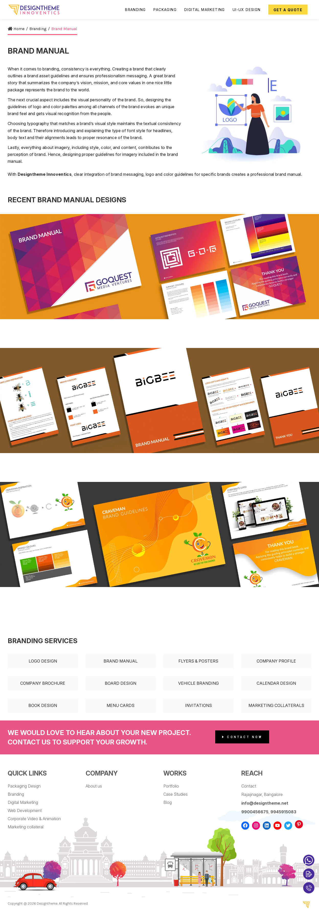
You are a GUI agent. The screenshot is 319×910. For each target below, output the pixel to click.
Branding (16, 794)
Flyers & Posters (198, 661)
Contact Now (242, 736)
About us (94, 786)
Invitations (198, 705)
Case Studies (175, 794)
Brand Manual (121, 661)
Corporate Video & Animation (34, 818)
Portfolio (171, 786)
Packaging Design (24, 786)
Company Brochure (42, 683)
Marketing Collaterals (276, 705)
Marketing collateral (25, 826)
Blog (167, 802)
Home (16, 28)
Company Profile (276, 661)
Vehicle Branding (198, 683)
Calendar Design (276, 683)
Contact (248, 786)
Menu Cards (120, 705)
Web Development (25, 810)
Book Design (42, 705)
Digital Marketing (23, 802)
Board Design (120, 683)
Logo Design (43, 661)
